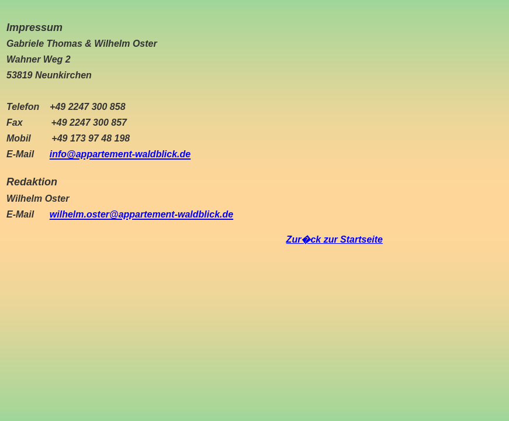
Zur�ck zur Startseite (334, 239)
